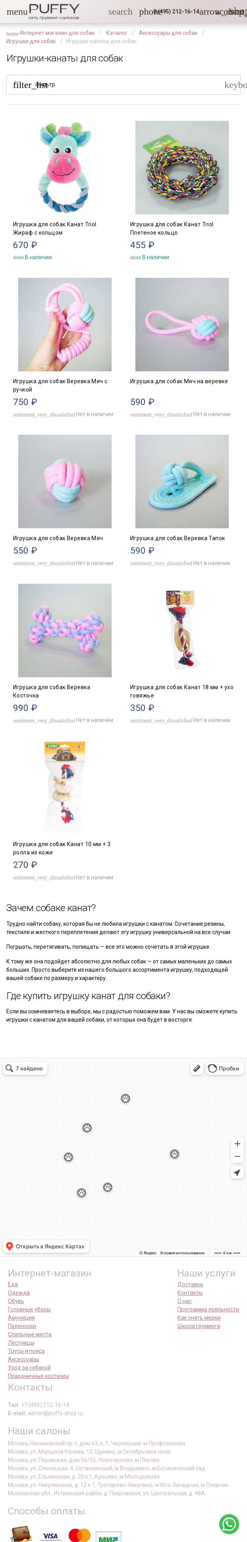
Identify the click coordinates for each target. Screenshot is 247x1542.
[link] (220, 11)
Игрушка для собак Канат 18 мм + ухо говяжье (182, 691)
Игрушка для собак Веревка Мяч (58, 538)
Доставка (190, 1284)
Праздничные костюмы (38, 1376)
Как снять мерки (198, 1318)
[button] (11, 11)
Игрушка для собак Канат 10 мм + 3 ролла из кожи (61, 848)
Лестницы (21, 1342)
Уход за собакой (29, 1367)
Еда (13, 1284)
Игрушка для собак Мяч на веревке (179, 381)
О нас (184, 1301)
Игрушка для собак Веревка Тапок (177, 538)
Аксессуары (23, 1359)
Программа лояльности (208, 1309)
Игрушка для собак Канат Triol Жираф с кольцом (55, 228)
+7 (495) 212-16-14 (45, 1405)
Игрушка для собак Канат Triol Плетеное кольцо (172, 228)
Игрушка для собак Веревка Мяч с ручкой (60, 385)
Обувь (16, 1301)
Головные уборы (29, 1309)
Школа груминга (198, 1326)
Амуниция (21, 1318)
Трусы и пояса (26, 1351)
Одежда (19, 1293)
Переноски (22, 1326)
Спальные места (29, 1334)
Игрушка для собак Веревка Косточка (51, 691)
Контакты (190, 1293)
